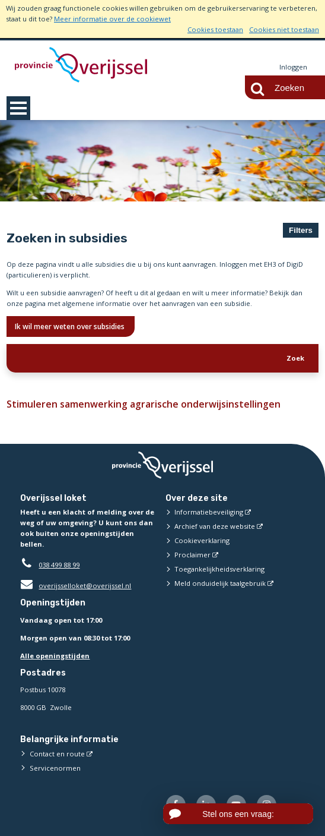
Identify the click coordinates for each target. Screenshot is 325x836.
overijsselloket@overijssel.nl (75, 586)
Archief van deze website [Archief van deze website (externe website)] (214, 526)
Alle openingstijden (55, 655)
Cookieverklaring (202, 541)
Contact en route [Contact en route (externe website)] (57, 753)
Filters (301, 230)
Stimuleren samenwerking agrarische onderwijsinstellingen (139, 404)
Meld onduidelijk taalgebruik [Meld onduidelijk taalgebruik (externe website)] (220, 583)
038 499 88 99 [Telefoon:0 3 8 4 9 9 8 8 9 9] (59, 565)
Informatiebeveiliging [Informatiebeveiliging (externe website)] (208, 512)
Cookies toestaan (215, 29)
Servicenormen (55, 768)
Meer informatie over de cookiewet (112, 18)
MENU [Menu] (18, 108)
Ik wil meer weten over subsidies (70, 326)
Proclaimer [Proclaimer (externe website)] (192, 555)
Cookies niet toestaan (284, 29)
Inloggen (293, 66)
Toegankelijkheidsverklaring (219, 569)
